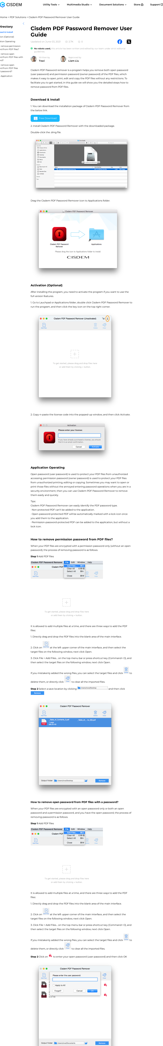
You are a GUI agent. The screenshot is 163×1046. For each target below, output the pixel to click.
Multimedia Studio (79, 4)
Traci (42, 60)
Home (3, 17)
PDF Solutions (18, 17)
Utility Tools (51, 4)
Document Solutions (113, 4)
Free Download (45, 118)
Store (138, 4)
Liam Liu (73, 60)
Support (156, 4)
